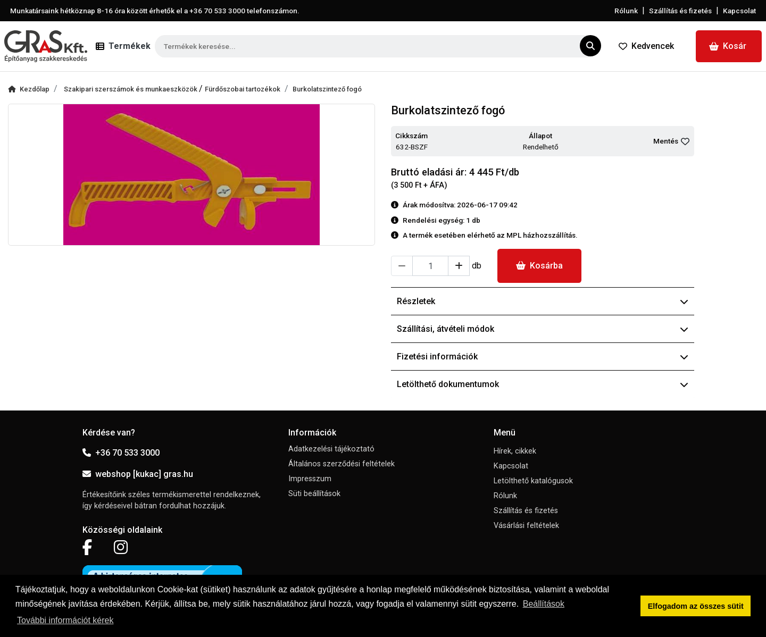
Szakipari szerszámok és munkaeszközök (131, 89)
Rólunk (626, 10)
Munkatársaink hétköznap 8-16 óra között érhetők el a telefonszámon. (154, 10)
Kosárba (539, 266)
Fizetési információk (542, 356)
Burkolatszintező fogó (327, 89)
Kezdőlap (28, 89)
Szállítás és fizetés (680, 10)
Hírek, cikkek (515, 451)
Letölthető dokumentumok (542, 384)
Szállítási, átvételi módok (542, 329)
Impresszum (309, 478)
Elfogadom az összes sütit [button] (696, 606)
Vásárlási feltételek (526, 525)
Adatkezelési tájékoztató (331, 449)
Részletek (542, 301)
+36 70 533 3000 (121, 453)
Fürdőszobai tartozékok (242, 89)
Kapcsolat (739, 10)
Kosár (727, 46)
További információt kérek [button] (65, 620)
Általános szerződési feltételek (341, 463)
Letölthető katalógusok (533, 480)
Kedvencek (646, 46)
